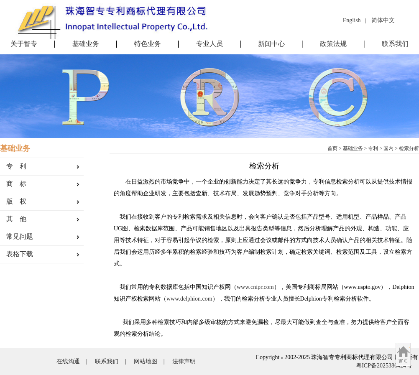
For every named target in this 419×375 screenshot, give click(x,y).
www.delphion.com (189, 299)
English (352, 20)
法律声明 (184, 361)
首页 (332, 148)
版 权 (16, 201)
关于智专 (23, 44)
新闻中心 (271, 44)
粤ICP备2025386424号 (384, 365)
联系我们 (395, 44)
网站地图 (145, 361)
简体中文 (383, 20)
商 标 (16, 183)
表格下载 (19, 254)
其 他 (16, 218)
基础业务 (85, 44)
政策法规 (333, 44)
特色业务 (147, 44)
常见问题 (19, 236)
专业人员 (209, 44)
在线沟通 (68, 361)
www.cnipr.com (255, 287)
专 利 (16, 166)
